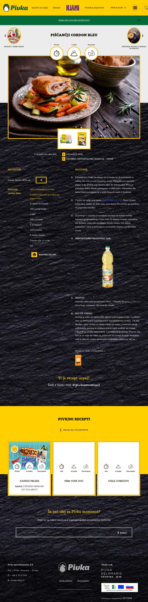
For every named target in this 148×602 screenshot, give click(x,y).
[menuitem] (40, 8)
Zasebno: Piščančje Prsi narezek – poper (90, 159)
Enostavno (91, 45)
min (61, 471)
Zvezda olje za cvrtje (112, 200)
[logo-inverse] (111, 573)
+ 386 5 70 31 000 (17, 575)
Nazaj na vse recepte (75, 430)
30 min (17, 471)
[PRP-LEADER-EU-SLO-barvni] (119, 587)
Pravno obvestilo (83, 581)
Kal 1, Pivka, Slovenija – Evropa (23, 570)
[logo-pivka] (15, 8)
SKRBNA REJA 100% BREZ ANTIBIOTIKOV (74, 20)
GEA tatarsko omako (105, 305)
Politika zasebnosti (65, 581)
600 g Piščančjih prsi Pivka (42, 189)
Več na (132, 339)
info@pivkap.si (16, 580)
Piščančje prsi (74, 154)
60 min (56, 45)
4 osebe (74, 45)
